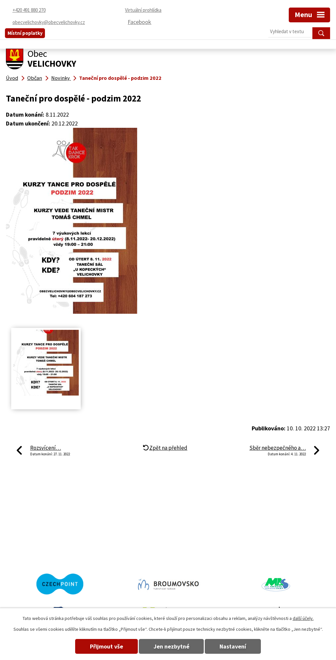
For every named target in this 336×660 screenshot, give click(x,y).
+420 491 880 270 (27, 542)
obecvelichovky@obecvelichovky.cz (212, 542)
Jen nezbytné (171, 646)
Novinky (61, 78)
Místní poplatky (25, 33)
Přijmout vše (106, 646)
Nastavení (233, 646)
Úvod (12, 78)
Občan (34, 78)
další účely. (303, 618)
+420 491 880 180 (27, 552)
